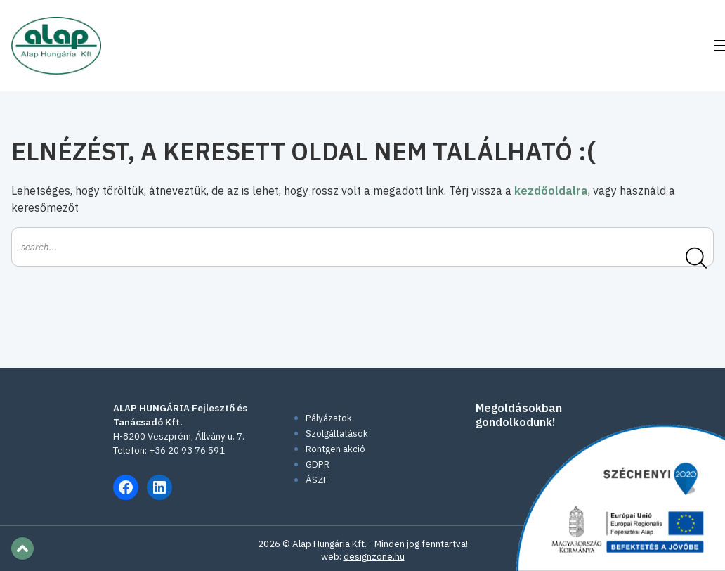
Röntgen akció (335, 448)
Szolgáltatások (337, 433)
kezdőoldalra (551, 191)
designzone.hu (374, 556)
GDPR (317, 464)
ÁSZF (317, 479)
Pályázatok (329, 417)
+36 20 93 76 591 (187, 450)
